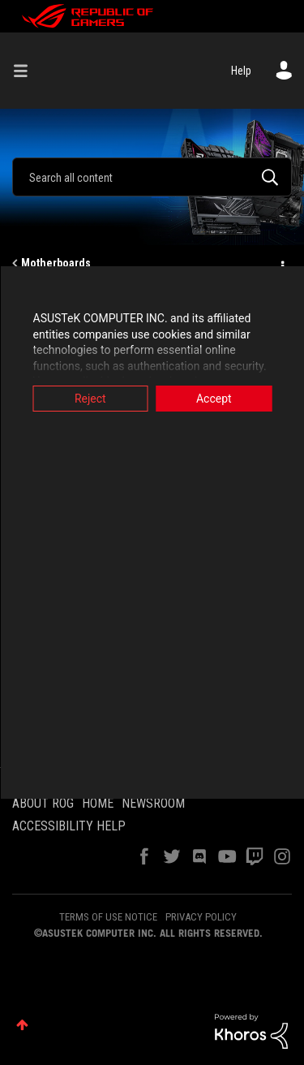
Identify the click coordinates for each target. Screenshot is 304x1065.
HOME (97, 803)
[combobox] (152, 176)
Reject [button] (90, 398)
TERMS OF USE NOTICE (108, 917)
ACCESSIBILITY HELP (69, 826)
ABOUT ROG (43, 803)
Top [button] (22, 1025)
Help (241, 70)
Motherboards (56, 263)
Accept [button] (214, 398)
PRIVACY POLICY (201, 917)
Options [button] (281, 263)
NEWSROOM (153, 803)
